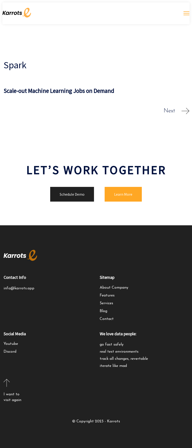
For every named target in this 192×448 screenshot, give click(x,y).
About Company (114, 288)
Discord (10, 352)
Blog (103, 311)
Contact (107, 319)
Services (106, 303)
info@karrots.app (19, 288)
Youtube (11, 344)
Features (107, 295)
